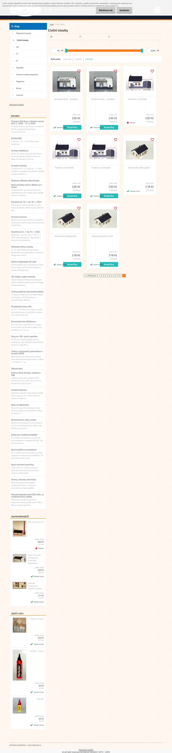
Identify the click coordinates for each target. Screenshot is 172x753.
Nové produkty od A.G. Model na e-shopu (26, 186)
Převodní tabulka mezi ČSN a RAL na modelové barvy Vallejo (27, 495)
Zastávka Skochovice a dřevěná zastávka (35, 586)
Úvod (51, 24)
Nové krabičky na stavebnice (24, 449)
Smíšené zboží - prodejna (66, 99)
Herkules (40, 699)
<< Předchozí (90, 275)
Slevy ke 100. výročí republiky (24, 336)
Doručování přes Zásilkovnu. (23, 321)
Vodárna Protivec (37, 619)
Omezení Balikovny (19, 150)
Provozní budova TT (36, 522)
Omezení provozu (19, 165)
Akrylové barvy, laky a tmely (23, 419)
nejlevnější (67, 59)
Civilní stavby (22, 40)
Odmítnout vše (104, 10)
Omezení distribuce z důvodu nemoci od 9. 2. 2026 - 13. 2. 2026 (27, 122)
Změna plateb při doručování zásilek (27, 291)
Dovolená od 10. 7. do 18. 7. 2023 (26, 201)
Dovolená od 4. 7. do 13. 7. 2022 (25, 231)
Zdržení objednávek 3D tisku (24, 261)
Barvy (18, 88)
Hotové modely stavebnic (27, 74)
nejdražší (78, 59)
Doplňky (19, 67)
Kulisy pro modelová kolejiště (24, 434)
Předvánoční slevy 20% (21, 306)
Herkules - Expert (37, 651)
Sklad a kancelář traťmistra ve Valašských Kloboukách (34, 559)
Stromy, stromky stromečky (23, 479)
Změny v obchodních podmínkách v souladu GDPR (27, 352)
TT (17, 53)
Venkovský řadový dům (139, 167)
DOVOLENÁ (16, 138)
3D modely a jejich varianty (23, 276)
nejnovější (89, 59)
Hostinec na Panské (137, 99)
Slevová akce (17, 368)
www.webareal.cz (34, 745)
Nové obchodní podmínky (22, 464)
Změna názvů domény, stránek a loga (25, 373)
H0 (17, 47)
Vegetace (20, 81)
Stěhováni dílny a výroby (22, 246)
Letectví (19, 95)
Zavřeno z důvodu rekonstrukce (25, 180)
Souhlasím (124, 10)
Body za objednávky (20, 404)
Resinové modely (16, 104)
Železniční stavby (23, 33)
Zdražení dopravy (19, 389)
